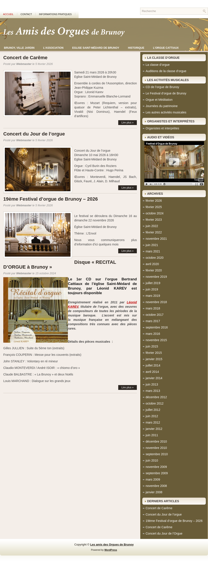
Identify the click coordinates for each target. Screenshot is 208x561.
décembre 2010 (156, 441)
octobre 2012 (155, 403)
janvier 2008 (154, 492)
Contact (26, 14)
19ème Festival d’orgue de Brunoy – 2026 (50, 199)
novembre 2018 (156, 302)
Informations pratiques (55, 14)
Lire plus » (128, 122)
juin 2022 (152, 226)
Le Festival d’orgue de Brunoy (166, 93)
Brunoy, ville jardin (19, 47)
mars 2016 (153, 333)
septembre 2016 (157, 327)
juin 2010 (152, 460)
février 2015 (154, 352)
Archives (155, 193)
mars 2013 (153, 391)
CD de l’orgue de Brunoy (162, 87)
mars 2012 (153, 422)
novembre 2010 (156, 448)
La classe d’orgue (158, 64)
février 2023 (154, 219)
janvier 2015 (154, 359)
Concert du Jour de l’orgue (34, 134)
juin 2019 (152, 289)
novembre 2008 (156, 486)
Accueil (8, 14)
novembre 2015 (156, 340)
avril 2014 (152, 371)
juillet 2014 (153, 365)
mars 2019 (153, 295)
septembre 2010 (157, 454)
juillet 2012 (153, 410)
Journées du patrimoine (162, 106)
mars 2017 (153, 321)
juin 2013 (152, 384)
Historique (136, 47)
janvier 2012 (154, 429)
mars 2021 (153, 251)
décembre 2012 (156, 397)
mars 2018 (153, 308)
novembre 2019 (156, 276)
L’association (53, 47)
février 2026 (154, 200)
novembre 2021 (156, 238)
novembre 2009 (156, 467)
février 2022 (154, 232)
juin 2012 (152, 416)
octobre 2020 (155, 257)
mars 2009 (153, 479)
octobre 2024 (155, 213)
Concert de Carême (25, 57)
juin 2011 (152, 435)
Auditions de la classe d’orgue (166, 71)
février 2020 (154, 270)
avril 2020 (152, 264)
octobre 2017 (155, 314)
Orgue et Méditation (159, 99)
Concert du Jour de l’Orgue (164, 533)
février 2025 (154, 207)
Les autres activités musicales (166, 112)
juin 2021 (152, 245)
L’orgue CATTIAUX (166, 47)
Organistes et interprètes (162, 128)
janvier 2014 (154, 378)
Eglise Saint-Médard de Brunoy (95, 47)
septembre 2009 (157, 473)
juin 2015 (152, 346)
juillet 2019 (153, 283)
